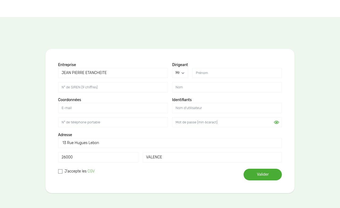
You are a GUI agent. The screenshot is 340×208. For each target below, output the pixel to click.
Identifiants (182, 100)
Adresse (65, 135)
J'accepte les (80, 171)
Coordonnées (69, 100)
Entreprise (67, 65)
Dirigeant (180, 65)
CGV (91, 171)
